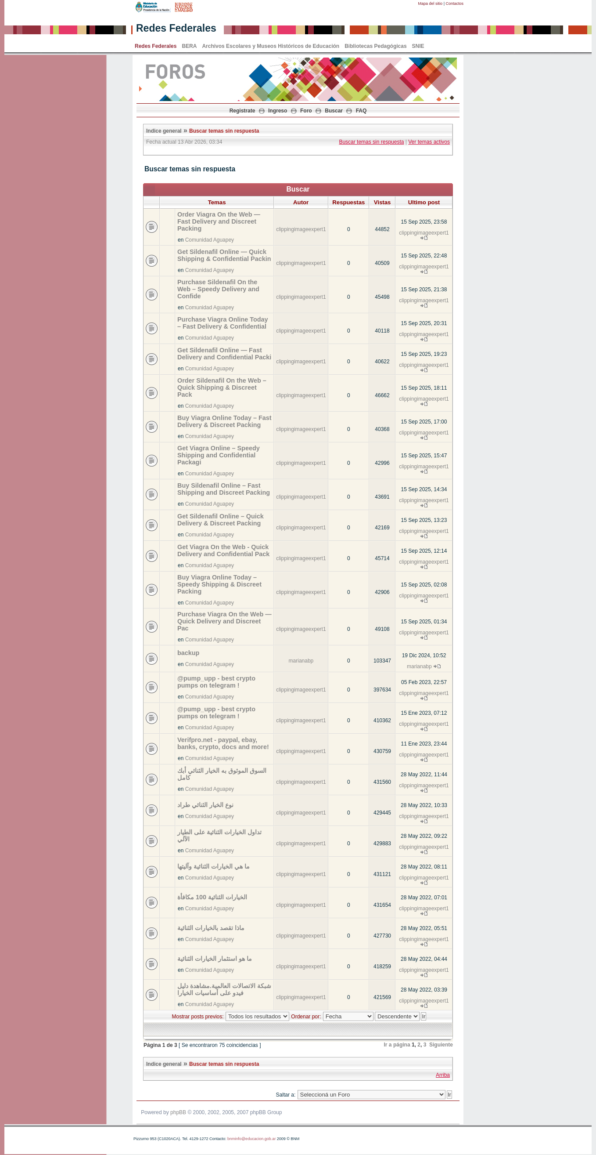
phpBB (178, 1112)
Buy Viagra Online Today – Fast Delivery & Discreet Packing (224, 421)
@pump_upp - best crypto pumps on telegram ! (216, 682)
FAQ (361, 111)
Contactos (454, 3)
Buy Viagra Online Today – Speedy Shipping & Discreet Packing (219, 584)
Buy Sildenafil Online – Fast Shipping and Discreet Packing (223, 489)
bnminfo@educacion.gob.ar (251, 1139)
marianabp (301, 661)
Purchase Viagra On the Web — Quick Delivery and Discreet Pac (224, 621)
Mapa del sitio (430, 3)
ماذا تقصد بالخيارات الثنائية (210, 927)
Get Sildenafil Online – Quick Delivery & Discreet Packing (220, 520)
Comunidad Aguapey (209, 240)
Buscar (334, 111)
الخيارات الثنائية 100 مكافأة (212, 897)
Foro (306, 111)
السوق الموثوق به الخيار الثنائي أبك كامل (221, 774)
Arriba (443, 1075)
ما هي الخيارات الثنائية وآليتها (213, 866)
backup (188, 652)
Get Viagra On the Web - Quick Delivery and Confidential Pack (223, 550)
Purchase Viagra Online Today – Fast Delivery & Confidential (222, 323)
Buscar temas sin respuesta (224, 131)
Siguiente (441, 1045)
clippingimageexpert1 (301, 229)
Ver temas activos (429, 142)
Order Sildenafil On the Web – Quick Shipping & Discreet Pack (221, 387)
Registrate (242, 111)
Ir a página (397, 1045)
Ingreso (277, 111)
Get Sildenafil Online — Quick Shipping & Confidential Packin (224, 255)
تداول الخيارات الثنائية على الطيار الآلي (219, 836)
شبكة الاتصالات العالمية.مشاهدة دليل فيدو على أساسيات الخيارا (224, 989)
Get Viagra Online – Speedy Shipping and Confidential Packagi (218, 455)
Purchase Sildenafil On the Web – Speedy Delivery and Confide (218, 289)
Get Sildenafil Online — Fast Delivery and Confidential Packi (224, 354)
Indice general (164, 131)
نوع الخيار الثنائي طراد (205, 804)
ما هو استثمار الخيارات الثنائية (214, 958)
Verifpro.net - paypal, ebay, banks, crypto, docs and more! (223, 743)
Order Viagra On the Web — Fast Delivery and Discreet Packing (218, 221)
